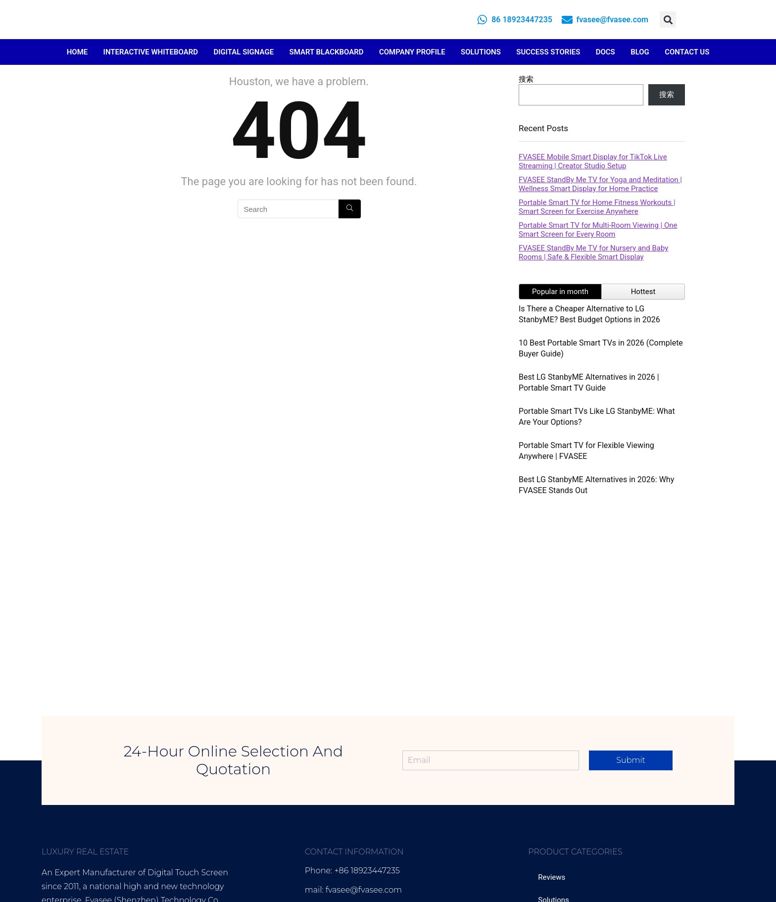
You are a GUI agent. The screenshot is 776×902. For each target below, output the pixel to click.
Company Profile (412, 52)
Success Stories (548, 52)
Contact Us (687, 52)
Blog (639, 52)
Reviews (551, 877)
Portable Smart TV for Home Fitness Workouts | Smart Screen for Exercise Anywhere (597, 207)
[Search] (350, 209)
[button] (668, 19)
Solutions (481, 52)
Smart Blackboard (327, 52)
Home (77, 52)
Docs (605, 52)
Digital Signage (243, 52)
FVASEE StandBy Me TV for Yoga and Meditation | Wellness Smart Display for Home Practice (600, 184)
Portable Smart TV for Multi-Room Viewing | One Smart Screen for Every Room (598, 230)
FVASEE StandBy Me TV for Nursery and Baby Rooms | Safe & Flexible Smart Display (593, 252)
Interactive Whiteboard (150, 52)
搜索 (526, 79)
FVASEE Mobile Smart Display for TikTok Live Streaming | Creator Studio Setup (593, 161)
